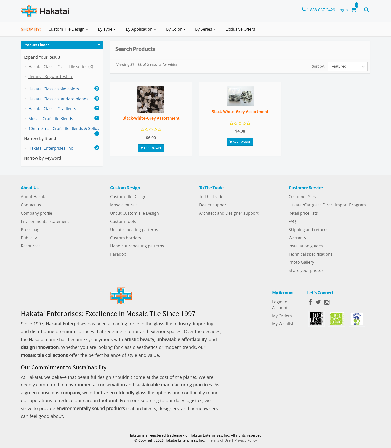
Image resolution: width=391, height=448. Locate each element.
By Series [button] (206, 31)
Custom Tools (123, 221)
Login (343, 10)
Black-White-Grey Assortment (151, 118)
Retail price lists (303, 213)
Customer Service (305, 196)
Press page (31, 229)
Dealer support (213, 205)
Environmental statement (45, 221)
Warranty (297, 238)
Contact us (31, 205)
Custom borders (125, 238)
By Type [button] (108, 31)
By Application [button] (142, 31)
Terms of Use (220, 440)
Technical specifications (311, 254)
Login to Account (280, 304)
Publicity (29, 238)
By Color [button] (176, 31)
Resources (31, 246)
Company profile (36, 213)
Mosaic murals (124, 205)
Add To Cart (151, 148)
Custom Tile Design (128, 196)
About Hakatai (34, 196)
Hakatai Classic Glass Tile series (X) (60, 66)
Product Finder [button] (36, 44)
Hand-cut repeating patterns (137, 246)
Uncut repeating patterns (134, 229)
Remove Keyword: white (50, 76)
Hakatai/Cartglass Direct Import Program (327, 205)
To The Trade (211, 196)
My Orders (282, 316)
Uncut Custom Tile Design (134, 213)
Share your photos (306, 270)
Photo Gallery (301, 262)
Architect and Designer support (229, 213)
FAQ (292, 221)
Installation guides (306, 246)
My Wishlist (282, 323)
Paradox (118, 254)
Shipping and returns (308, 229)
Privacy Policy (246, 440)
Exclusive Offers (240, 29)
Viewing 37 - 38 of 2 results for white (146, 64)
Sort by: (318, 66)
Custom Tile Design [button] (69, 31)
